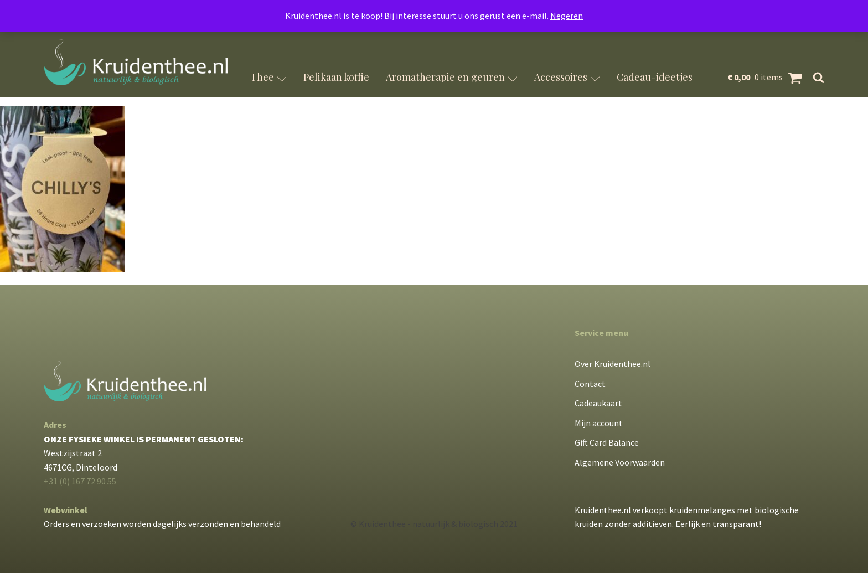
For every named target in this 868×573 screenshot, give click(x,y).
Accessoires (567, 77)
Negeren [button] (566, 15)
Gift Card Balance (607, 442)
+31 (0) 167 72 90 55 (80, 481)
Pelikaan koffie (336, 77)
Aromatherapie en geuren (452, 77)
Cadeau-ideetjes (655, 77)
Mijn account (599, 423)
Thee (268, 77)
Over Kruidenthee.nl (612, 363)
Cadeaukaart (598, 403)
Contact (590, 383)
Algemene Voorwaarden (620, 462)
